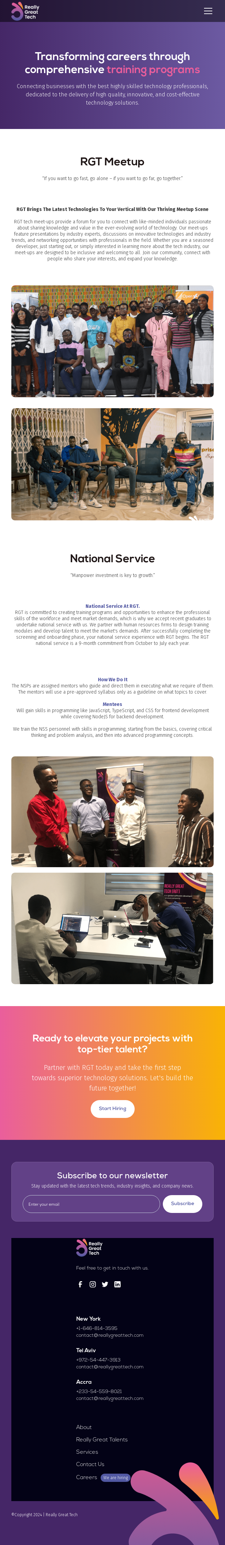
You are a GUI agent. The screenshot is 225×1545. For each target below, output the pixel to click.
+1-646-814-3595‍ (96, 1328)
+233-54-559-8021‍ (99, 1391)
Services (87, 1452)
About (84, 1427)
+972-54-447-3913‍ (98, 1360)
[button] (207, 11)
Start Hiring (112, 1109)
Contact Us (90, 1464)
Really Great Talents (102, 1440)
